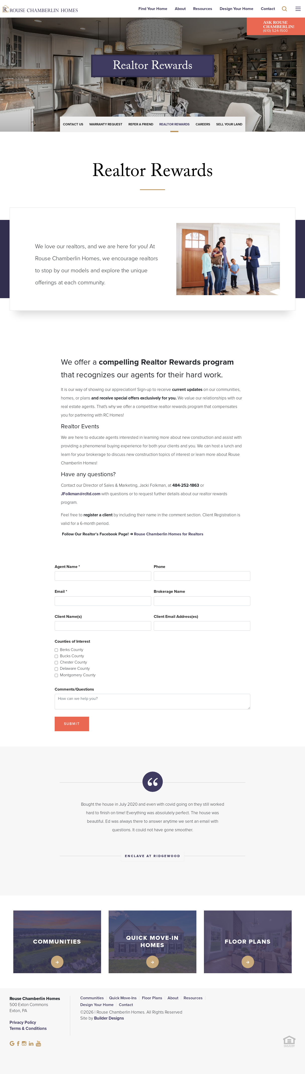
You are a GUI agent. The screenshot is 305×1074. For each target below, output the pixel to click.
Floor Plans (152, 998)
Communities (92, 998)
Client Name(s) (68, 616)
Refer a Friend (140, 124)
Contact (268, 8)
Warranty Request (105, 124)
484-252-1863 (185, 485)
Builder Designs (109, 1018)
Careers (203, 124)
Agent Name (67, 566)
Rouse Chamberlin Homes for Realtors (168, 534)
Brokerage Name (169, 591)
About (180, 8)
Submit (72, 724)
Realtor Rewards (174, 124)
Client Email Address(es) (176, 616)
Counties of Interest (72, 641)
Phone (159, 566)
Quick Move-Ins (123, 998)
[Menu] (298, 9)
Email (61, 591)
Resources (202, 8)
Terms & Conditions (28, 1028)
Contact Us (73, 124)
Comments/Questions (74, 689)
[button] (284, 16)
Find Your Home (152, 8)
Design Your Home (236, 8)
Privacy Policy (23, 1022)
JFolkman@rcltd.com (80, 494)
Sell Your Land (229, 124)
